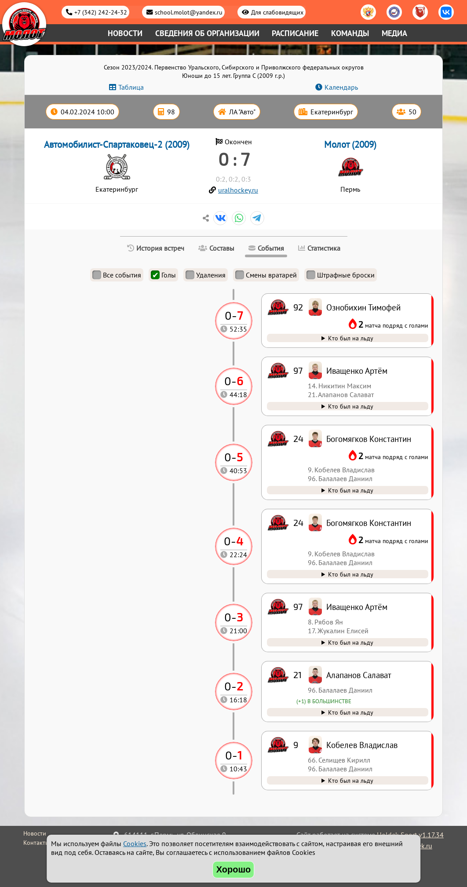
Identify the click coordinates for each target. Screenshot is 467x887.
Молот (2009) (350, 144)
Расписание (295, 33)
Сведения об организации (207, 33)
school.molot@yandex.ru (189, 12)
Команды (350, 33)
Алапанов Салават (358, 674)
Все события (116, 274)
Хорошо (233, 869)
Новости (125, 33)
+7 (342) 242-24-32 (100, 12)
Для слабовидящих (277, 12)
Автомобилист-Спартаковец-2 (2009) (117, 144)
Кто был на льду (350, 780)
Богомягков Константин (368, 522)
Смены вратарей (266, 274)
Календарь (341, 87)
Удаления (206, 274)
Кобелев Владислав (362, 744)
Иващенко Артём (356, 606)
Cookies (134, 843)
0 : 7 (233, 158)
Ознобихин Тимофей (363, 307)
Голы (163, 274)
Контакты (36, 843)
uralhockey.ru (238, 190)
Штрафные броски (340, 274)
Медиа (394, 33)
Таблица (131, 87)
